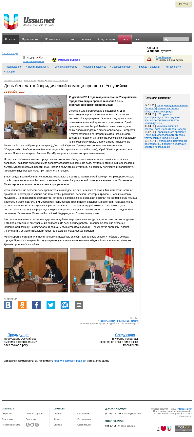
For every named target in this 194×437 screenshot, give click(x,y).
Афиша (57, 419)
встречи (135, 321)
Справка (86, 39)
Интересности (173, 66)
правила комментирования (70, 360)
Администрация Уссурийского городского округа (114, 323)
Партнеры (31, 419)
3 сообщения (163, 57)
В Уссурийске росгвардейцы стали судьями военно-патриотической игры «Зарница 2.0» (162, 119)
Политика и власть (38, 66)
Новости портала (34, 413)
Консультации (106, 39)
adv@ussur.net (128, 426)
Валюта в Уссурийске (33, 61)
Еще (138, 39)
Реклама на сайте (11, 425)
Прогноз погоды (10, 53)
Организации (30, 39)
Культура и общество (94, 66)
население (114, 321)
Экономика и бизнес (66, 66)
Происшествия (14, 66)
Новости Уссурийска (34, 80)
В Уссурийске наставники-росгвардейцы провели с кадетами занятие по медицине (166, 143)
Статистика (7, 419)
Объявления (52, 39)
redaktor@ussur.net (131, 413)
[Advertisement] (166, 236)
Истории (10, 71)
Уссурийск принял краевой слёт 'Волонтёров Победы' (165, 127)
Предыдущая (18, 335)
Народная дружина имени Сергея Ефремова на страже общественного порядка (166, 108)
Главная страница (13, 80)
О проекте (7, 413)
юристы (104, 321)
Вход (185, 4)
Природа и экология (149, 66)
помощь (125, 321)
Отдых (70, 39)
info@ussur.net (184, 409)
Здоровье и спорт (122, 66)
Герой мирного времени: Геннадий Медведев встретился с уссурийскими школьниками (165, 134)
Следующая (125, 335)
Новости (10, 39)
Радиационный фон (69, 59)
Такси (124, 39)
